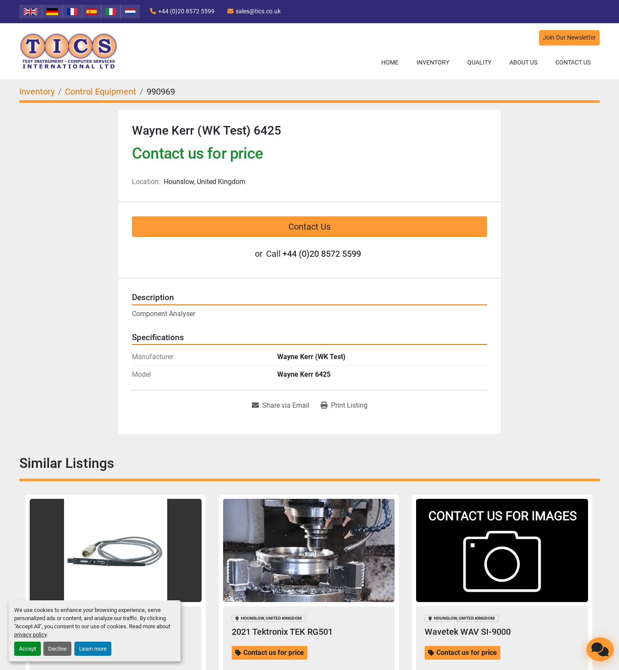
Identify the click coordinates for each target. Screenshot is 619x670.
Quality (479, 62)
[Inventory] (37, 91)
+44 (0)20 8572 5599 (186, 11)
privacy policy (30, 634)
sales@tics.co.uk (258, 11)
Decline (57, 648)
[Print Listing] (344, 405)
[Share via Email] (280, 405)
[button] (433, 62)
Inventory (433, 62)
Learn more (93, 648)
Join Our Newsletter (569, 37)
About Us (523, 62)
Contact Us (573, 62)
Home (389, 62)
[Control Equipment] (100, 91)
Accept (27, 648)
